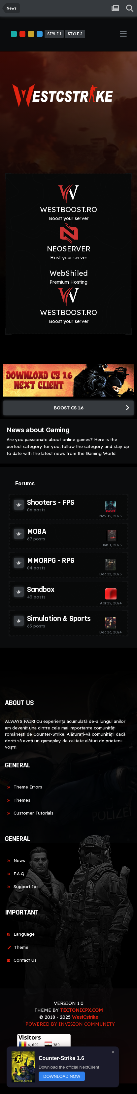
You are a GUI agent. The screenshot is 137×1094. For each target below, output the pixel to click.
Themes (17, 800)
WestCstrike (85, 1017)
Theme (16, 947)
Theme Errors (23, 786)
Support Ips (22, 886)
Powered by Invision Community (70, 1024)
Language (20, 934)
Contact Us (21, 960)
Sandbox (40, 590)
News (15, 860)
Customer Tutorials (29, 813)
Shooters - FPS (50, 502)
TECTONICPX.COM (81, 1010)
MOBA (36, 531)
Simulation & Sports (59, 619)
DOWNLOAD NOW (61, 1076)
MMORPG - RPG (50, 560)
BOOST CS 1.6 (68, 407)
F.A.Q (14, 873)
